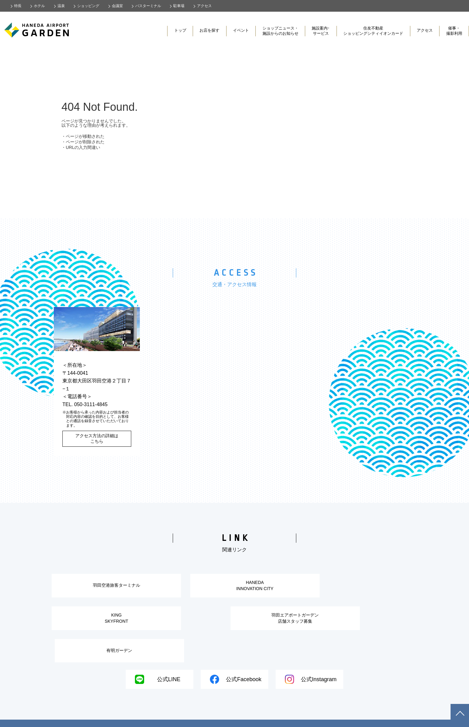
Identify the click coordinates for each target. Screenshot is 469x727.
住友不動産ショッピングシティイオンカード (373, 31)
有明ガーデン (293, 624)
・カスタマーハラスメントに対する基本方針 (312, 712)
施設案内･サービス (321, 31)
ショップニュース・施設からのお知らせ (280, 31)
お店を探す (209, 30)
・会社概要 (119, 712)
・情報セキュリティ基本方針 (225, 712)
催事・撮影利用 (454, 31)
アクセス (425, 30)
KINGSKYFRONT (360, 587)
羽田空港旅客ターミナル (109, 587)
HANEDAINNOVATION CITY (234, 587)
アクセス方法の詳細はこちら (96, 438)
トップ (180, 30)
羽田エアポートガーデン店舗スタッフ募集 (168, 625)
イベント (241, 30)
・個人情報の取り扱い (162, 712)
